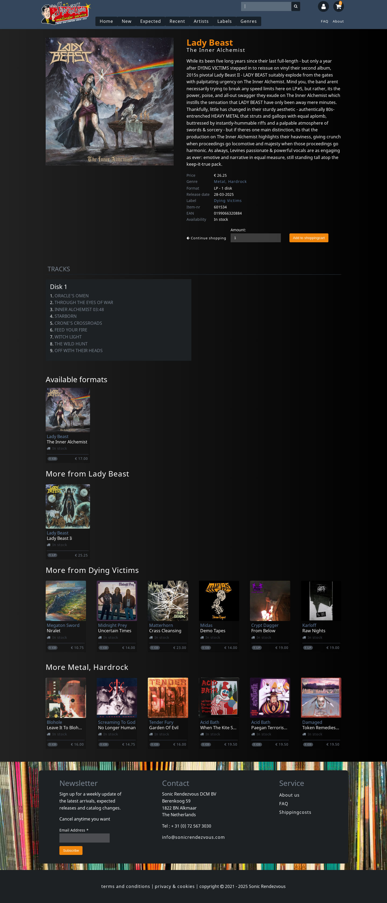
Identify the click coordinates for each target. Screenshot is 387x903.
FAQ (324, 21)
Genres (249, 21)
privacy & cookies (175, 886)
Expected (150, 21)
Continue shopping (206, 238)
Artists (201, 21)
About (338, 21)
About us (289, 795)
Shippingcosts (295, 812)
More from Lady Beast (87, 473)
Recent (177, 21)
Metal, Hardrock (230, 181)
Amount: (238, 229)
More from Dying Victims (92, 570)
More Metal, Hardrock (87, 667)
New (127, 21)
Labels (224, 21)
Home (106, 21)
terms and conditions (125, 886)
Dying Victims (228, 200)
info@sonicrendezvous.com (193, 837)
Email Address (74, 830)
